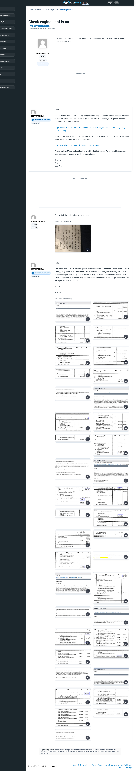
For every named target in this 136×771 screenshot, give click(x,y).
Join (116, 3)
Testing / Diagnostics (11, 61)
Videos (6, 74)
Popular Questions (10, 35)
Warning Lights (9, 41)
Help (82, 765)
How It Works (8, 55)
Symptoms (7, 68)
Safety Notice (126, 765)
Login (110, 3)
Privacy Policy (97, 765)
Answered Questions (11, 15)
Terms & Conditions (112, 765)
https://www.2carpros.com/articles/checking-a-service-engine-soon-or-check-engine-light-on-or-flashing (91, 129)
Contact (76, 765)
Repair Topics (8, 22)
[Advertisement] (81, 91)
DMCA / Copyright (125, 767)
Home (6, 9)
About (87, 765)
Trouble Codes (9, 48)
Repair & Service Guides (12, 28)
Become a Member (10, 87)
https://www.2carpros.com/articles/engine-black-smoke (77, 145)
